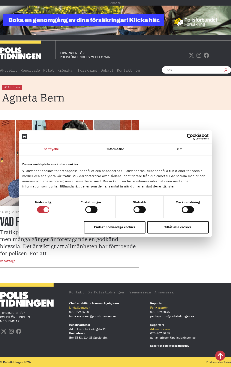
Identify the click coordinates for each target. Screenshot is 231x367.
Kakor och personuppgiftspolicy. (169, 345)
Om (137, 70)
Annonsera (175, 291)
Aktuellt (8, 70)
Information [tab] (115, 149)
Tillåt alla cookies (178, 227)
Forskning (87, 70)
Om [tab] (179, 149)
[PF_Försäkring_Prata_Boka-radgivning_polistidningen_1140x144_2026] (115, 33)
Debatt (107, 70)
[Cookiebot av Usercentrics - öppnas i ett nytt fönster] (190, 136)
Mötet (48, 70)
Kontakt (124, 70)
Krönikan (66, 70)
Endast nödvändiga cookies (114, 227)
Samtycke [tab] (51, 149)
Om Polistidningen (110, 291)
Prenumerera (148, 291)
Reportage (30, 70)
